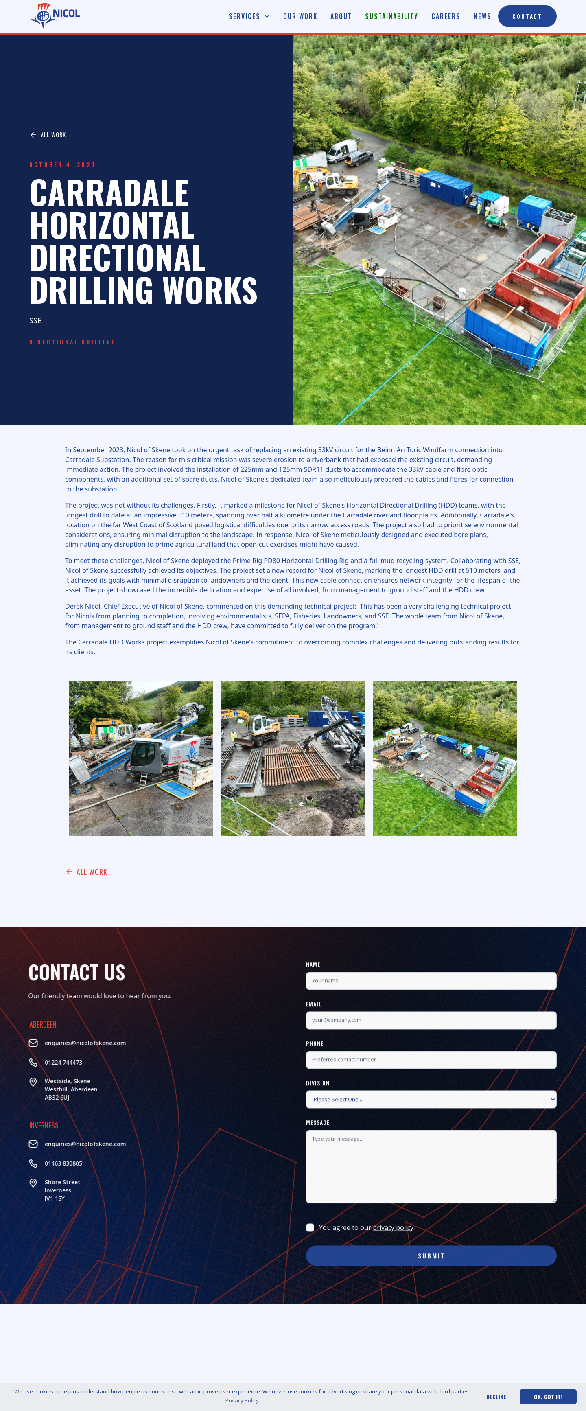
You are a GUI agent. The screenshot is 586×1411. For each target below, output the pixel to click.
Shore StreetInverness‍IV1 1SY (28, 1190)
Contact (527, 16)
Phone (315, 1078)
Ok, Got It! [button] (548, 1396)
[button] (249, 16)
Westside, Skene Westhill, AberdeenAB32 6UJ (36, 1089)
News (483, 16)
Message (318, 1156)
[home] (54, 16)
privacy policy (393, 1262)
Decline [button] (496, 1396)
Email (313, 1038)
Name (313, 999)
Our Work (300, 16)
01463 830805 (29, 1163)
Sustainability (391, 16)
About (341, 16)
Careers (446, 16)
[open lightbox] (141, 758)
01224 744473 (29, 1062)
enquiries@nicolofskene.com (51, 1043)
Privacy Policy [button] (242, 1400)
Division (318, 1117)
